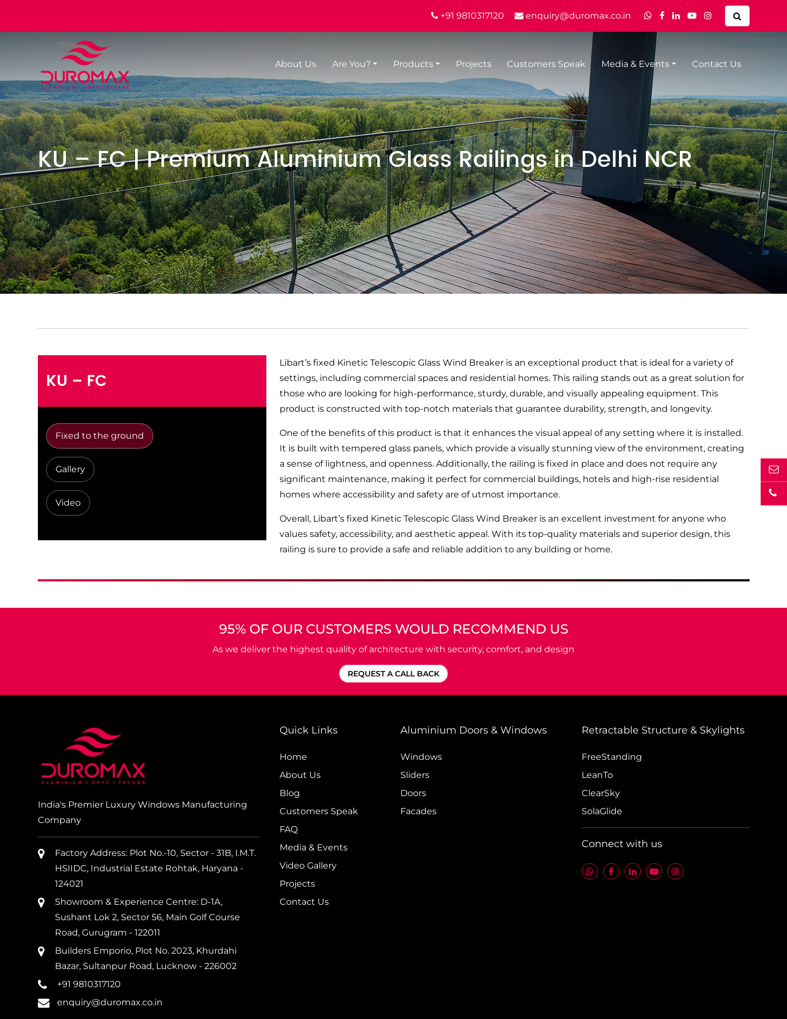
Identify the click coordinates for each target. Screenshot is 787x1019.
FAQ (289, 829)
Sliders (414, 775)
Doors (413, 793)
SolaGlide (602, 811)
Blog (290, 793)
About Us (295, 64)
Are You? (351, 64)
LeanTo (597, 775)
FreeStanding (612, 757)
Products (413, 64)
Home (293, 757)
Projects (474, 64)
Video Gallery (308, 865)
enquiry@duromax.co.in (573, 15)
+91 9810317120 (467, 15)
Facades (418, 811)
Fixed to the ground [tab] (99, 435)
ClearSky (601, 793)
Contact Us (716, 64)
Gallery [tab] (70, 469)
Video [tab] (68, 502)
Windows (421, 757)
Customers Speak (546, 64)
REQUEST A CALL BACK (393, 674)
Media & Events (635, 64)
